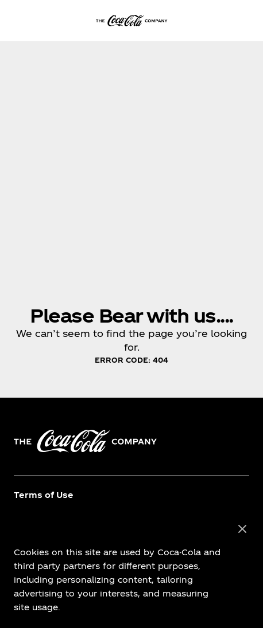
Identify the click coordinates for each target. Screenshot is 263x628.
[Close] (242, 529)
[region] (131, 568)
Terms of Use (44, 495)
